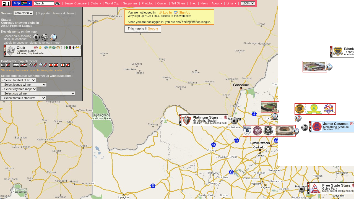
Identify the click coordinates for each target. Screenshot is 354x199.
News (204, 3)
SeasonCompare (75, 3)
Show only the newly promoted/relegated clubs (31, 70)
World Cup (112, 3)
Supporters (130, 3)
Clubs (94, 3)
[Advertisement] (316, 83)
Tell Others (178, 3)
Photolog (147, 3)
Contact (162, 3)
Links (230, 3)
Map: (17, 3)
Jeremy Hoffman (63, 13)
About (216, 3)
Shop (192, 3)
